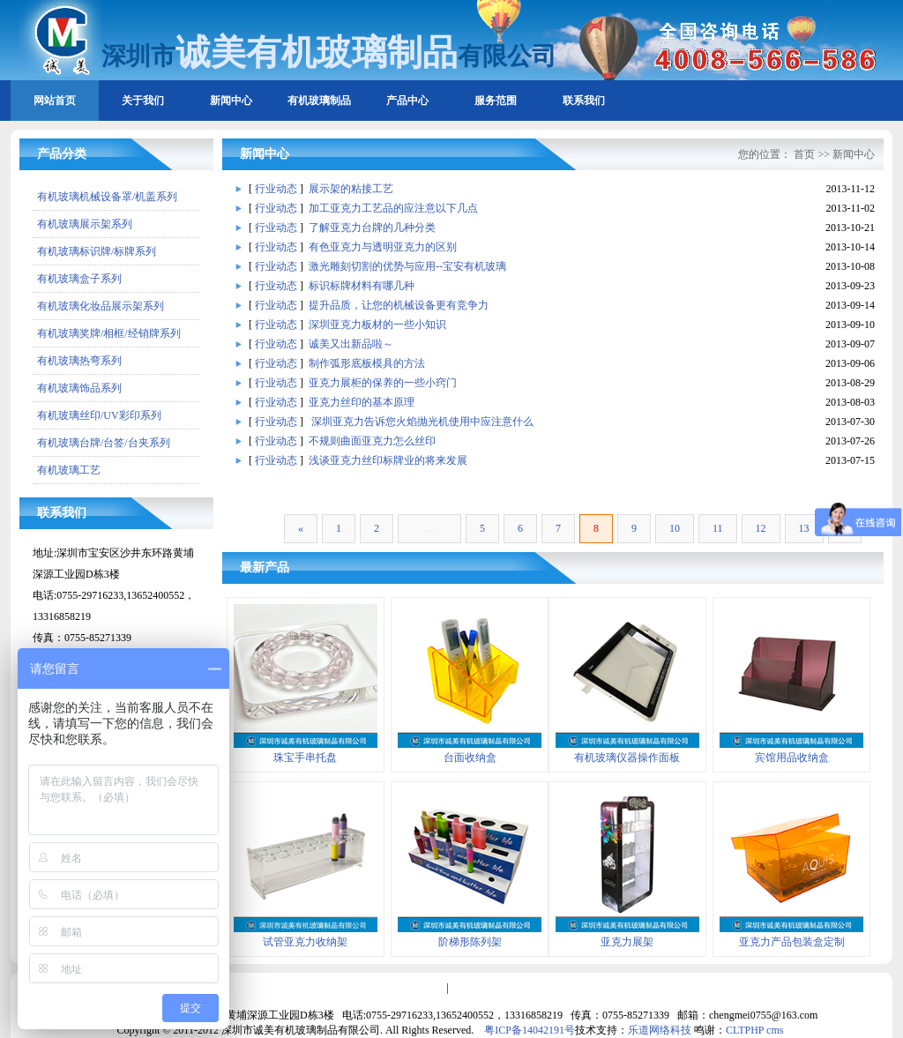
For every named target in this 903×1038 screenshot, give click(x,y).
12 (761, 528)
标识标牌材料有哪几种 (361, 286)
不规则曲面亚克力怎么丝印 (372, 441)
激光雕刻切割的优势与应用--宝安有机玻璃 (407, 266)
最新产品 (264, 567)
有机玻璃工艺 (69, 470)
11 (718, 528)
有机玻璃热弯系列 (79, 361)
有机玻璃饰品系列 (79, 388)
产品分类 (61, 154)
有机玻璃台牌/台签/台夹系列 (103, 443)
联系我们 (584, 100)
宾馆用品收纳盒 (792, 757)
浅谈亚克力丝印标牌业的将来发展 (388, 460)
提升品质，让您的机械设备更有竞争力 (399, 305)
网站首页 (55, 100)
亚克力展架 (627, 942)
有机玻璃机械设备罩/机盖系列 (107, 196)
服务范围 (495, 100)
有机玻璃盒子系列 (79, 279)
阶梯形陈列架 (470, 942)
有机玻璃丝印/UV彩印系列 (99, 415)
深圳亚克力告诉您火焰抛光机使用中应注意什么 (421, 421)
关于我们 (143, 100)
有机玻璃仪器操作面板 (627, 757)
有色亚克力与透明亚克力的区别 (383, 247)
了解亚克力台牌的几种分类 (372, 227)
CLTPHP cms (754, 1030)
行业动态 (276, 189)
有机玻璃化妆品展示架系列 (100, 306)
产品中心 (407, 100)
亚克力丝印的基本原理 (361, 402)
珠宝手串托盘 (305, 757)
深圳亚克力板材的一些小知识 (377, 324)
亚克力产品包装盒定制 (792, 942)
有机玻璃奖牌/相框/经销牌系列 (109, 333)
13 (804, 528)
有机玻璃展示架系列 (84, 224)
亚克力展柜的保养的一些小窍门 (383, 383)
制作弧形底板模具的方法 (367, 363)
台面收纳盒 (470, 757)
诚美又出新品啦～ (351, 344)
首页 (804, 154)
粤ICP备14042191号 (529, 1030)
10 (674, 528)
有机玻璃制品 (319, 100)
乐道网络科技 (659, 1030)
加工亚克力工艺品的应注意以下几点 (393, 208)
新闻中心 (231, 100)
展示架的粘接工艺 (351, 189)
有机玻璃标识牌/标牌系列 (96, 251)
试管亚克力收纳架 (305, 942)
